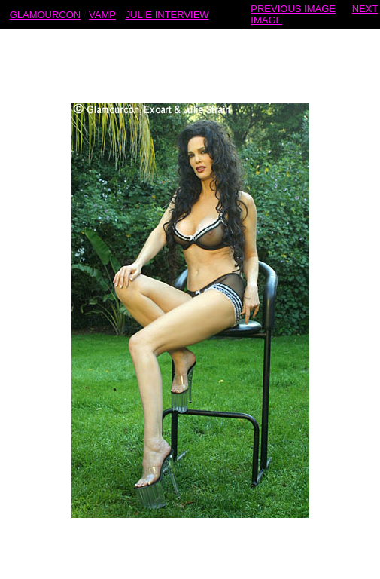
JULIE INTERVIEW (167, 14)
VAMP (102, 14)
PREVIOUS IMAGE (293, 8)
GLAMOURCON (45, 14)
